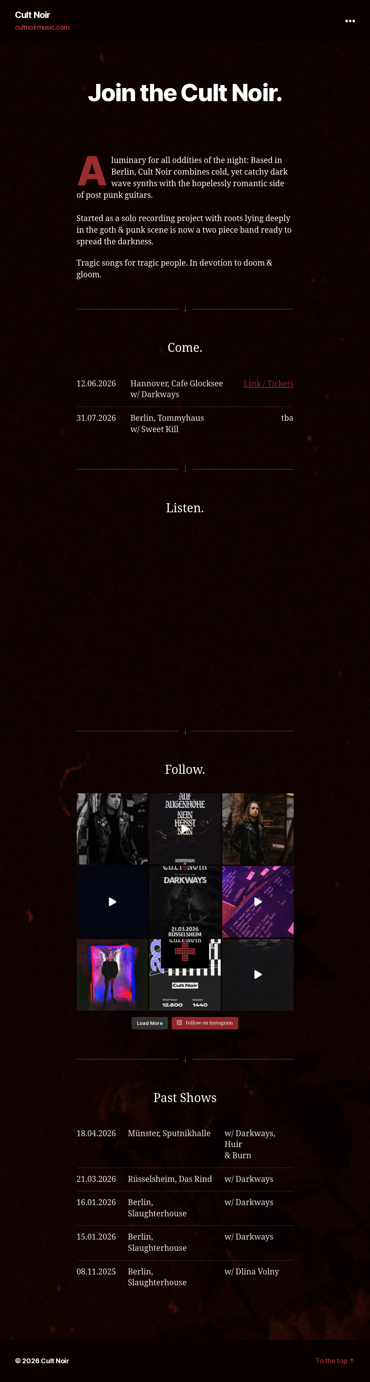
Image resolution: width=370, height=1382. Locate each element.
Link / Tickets (269, 384)
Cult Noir (32, 14)
